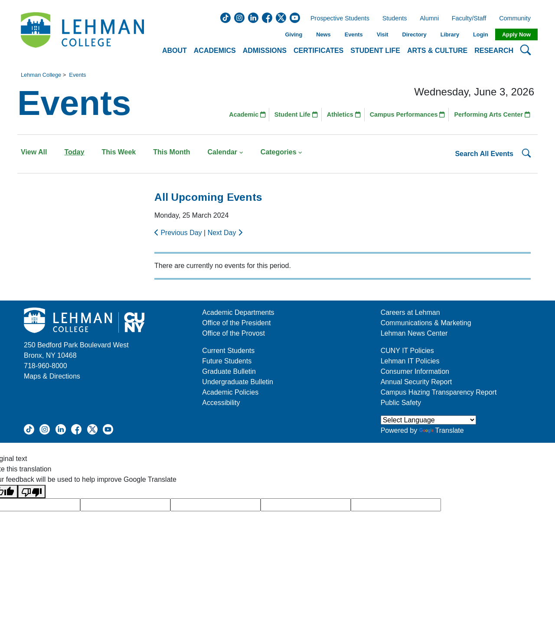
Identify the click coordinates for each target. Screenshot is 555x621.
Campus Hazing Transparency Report (439, 392)
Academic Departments (238, 312)
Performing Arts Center (492, 114)
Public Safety (401, 402)
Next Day (225, 232)
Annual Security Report (416, 382)
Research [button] (493, 50)
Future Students (226, 361)
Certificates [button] (318, 50)
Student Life (296, 114)
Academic (247, 114)
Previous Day (179, 232)
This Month (171, 152)
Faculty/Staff (469, 18)
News (323, 34)
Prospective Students (337, 18)
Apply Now (516, 34)
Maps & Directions (52, 376)
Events (354, 34)
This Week (118, 152)
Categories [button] (282, 152)
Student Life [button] (375, 50)
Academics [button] (215, 50)
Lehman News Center (414, 333)
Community (517, 18)
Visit (382, 34)
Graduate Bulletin (229, 371)
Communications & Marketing (426, 323)
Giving (293, 34)
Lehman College (41, 75)
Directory (414, 34)
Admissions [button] (265, 50)
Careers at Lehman (410, 312)
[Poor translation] (32, 491)
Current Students (228, 350)
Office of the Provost (233, 333)
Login (480, 34)
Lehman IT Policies (410, 361)
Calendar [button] (225, 152)
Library (450, 34)
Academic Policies (230, 392)
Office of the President (236, 323)
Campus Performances (407, 114)
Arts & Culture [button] (437, 50)
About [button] (174, 50)
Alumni (429, 18)
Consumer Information (415, 371)
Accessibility (221, 402)
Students (395, 18)
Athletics (344, 114)
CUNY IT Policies (407, 350)
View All (34, 152)
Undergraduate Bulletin (237, 382)
